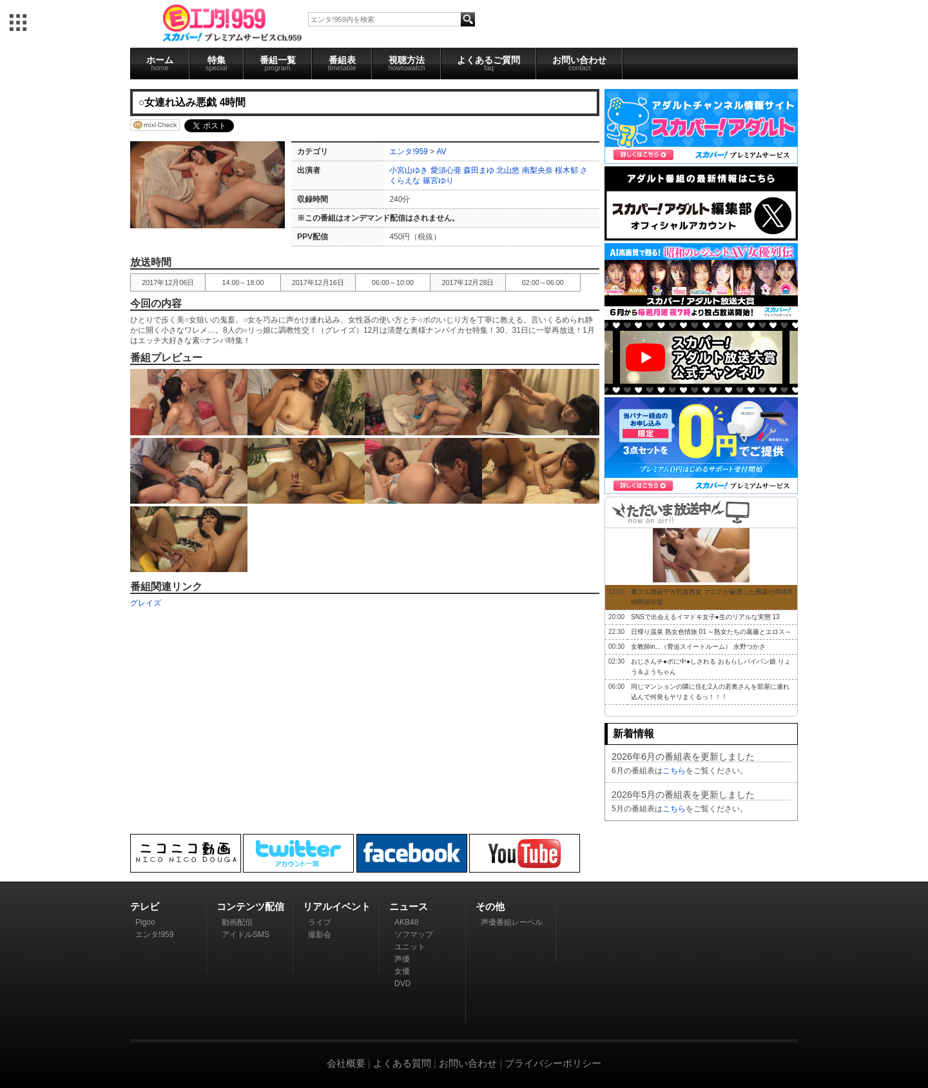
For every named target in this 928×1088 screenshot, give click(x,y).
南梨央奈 (537, 170)
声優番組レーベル (512, 922)
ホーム (159, 63)
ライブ (319, 922)
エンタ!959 (408, 151)
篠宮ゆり (438, 180)
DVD (402, 983)
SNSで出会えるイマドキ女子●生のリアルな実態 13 (705, 616)
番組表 (342, 63)
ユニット (409, 946)
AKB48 (406, 922)
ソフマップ (413, 934)
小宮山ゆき (408, 170)
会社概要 (346, 1063)
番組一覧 (278, 63)
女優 (402, 971)
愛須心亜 (445, 170)
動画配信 (237, 922)
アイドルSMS (245, 934)
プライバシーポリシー (553, 1063)
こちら (674, 770)
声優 (402, 959)
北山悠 (507, 170)
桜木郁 (566, 170)
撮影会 (319, 934)
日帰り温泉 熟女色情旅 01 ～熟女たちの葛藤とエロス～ (711, 631)
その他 (490, 906)
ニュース (408, 906)
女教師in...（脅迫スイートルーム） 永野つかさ (698, 646)
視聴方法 (406, 63)
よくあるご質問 (488, 63)
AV (441, 151)
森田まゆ (478, 170)
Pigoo (145, 922)
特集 (216, 63)
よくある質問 (402, 1063)
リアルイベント (337, 906)
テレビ (144, 906)
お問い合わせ (579, 63)
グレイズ (145, 603)
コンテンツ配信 (250, 906)
